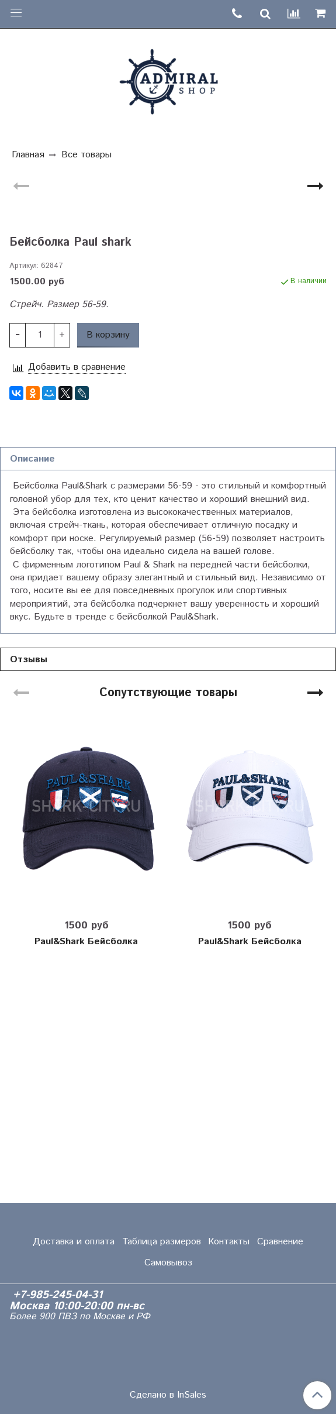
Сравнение (280, 1241)
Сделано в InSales (168, 1395)
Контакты (229, 1241)
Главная (28, 154)
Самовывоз (168, 1262)
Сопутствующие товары (168, 914)
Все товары (86, 154)
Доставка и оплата (74, 1241)
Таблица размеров (161, 1241)
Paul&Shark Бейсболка (86, 1162)
